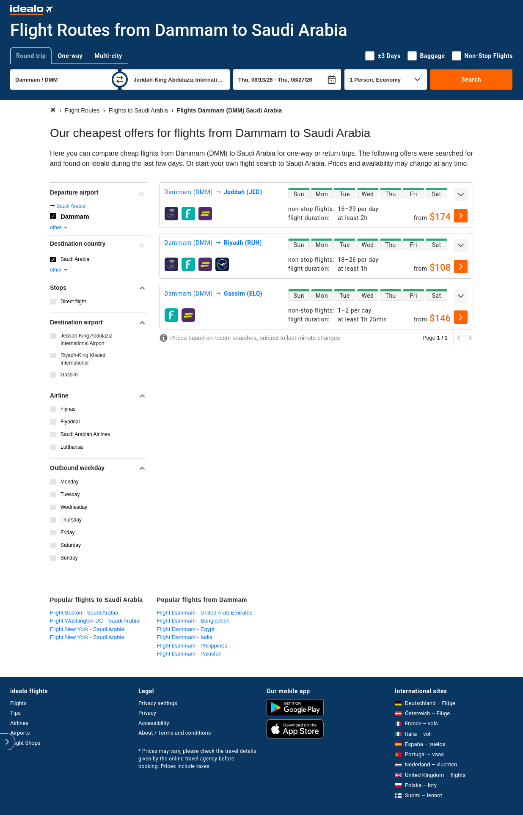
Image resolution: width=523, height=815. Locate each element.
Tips (15, 713)
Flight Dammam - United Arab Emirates (205, 612)
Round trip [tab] (31, 55)
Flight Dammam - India (184, 637)
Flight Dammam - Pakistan (189, 653)
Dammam (75, 216)
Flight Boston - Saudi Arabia (84, 612)
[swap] (120, 79)
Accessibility (153, 723)
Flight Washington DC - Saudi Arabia (94, 620)
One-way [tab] (70, 55)
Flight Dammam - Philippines (192, 645)
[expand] (461, 194)
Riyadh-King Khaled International (83, 359)
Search (471, 79)
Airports (20, 733)
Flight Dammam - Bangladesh (193, 620)
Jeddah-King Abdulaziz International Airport (86, 339)
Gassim (69, 375)
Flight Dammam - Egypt (186, 629)
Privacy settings (157, 703)
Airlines (19, 723)
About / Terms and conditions (174, 733)
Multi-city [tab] (108, 55)
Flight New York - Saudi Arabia (87, 629)
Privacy (147, 713)
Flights (18, 703)
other (59, 228)
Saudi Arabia (70, 206)
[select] (461, 215)
